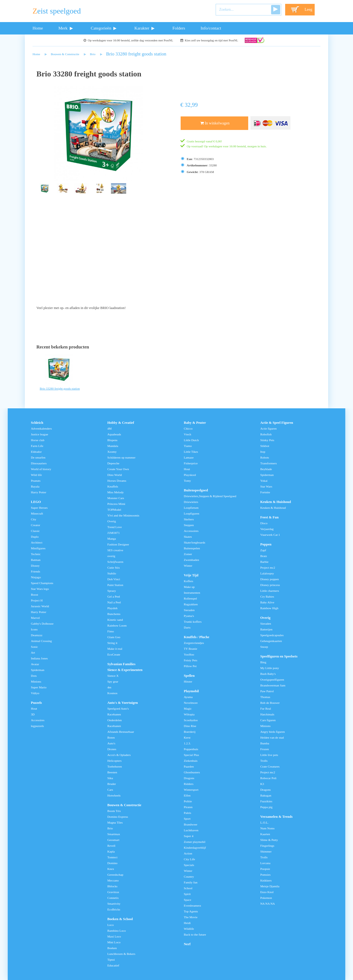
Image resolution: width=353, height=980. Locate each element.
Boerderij (190, 731)
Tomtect (112, 857)
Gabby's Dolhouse (42, 623)
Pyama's (189, 615)
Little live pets (269, 755)
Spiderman (37, 670)
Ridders (189, 783)
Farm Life (37, 446)
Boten (111, 737)
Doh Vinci (113, 579)
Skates (188, 536)
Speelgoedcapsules (272, 635)
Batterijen (266, 629)
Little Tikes (191, 451)
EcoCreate (113, 654)
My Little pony (269, 668)
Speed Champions (42, 583)
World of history (41, 469)
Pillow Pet (190, 666)
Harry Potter (38, 492)
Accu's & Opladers (119, 755)
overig (111, 556)
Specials (189, 865)
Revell (111, 845)
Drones (111, 749)
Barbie (264, 561)
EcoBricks (113, 909)
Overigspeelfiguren (272, 679)
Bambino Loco (116, 930)
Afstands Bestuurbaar (120, 731)
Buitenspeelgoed (196, 490)
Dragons (189, 778)
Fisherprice (191, 463)
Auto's (111, 743)
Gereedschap (115, 874)
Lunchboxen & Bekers (121, 953)
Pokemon (266, 897)
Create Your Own (118, 469)
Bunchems (113, 614)
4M (109, 428)
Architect (36, 542)
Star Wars (266, 486)
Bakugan (265, 795)
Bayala (35, 486)
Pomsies (265, 874)
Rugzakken (191, 604)
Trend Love (114, 527)
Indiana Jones (39, 658)
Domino (112, 863)
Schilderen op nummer (121, 457)
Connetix (113, 897)
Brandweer (190, 824)
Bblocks (112, 886)
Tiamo (188, 446)
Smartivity (113, 903)
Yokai (264, 480)
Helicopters (114, 760)
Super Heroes (39, 507)
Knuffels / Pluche (196, 637)
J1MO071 (113, 532)
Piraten (188, 807)
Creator (35, 525)
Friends (35, 571)
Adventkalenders (41, 428)
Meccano (113, 880)
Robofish (266, 434)
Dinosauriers (39, 463)
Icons (34, 629)
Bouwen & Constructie (65, 54)
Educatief (113, 965)
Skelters (189, 519)
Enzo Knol (267, 892)
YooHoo (189, 654)
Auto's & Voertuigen (122, 703)
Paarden (189, 766)
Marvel (35, 617)
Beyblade (266, 469)
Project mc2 (267, 567)
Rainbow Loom (117, 625)
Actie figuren (268, 428)
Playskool (190, 474)
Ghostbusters (192, 772)
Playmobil (191, 691)
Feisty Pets (190, 660)
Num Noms (267, 828)
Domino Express (117, 816)
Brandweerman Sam (272, 685)
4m (109, 687)
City (33, 519)
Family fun (190, 882)
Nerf (187, 944)
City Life (189, 859)
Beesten (112, 772)
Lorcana (265, 863)
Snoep (264, 646)
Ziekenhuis (191, 760)
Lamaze (189, 457)
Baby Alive (267, 602)
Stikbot (264, 446)
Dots (34, 675)
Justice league (39, 434)
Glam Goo (113, 637)
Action (188, 853)
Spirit (187, 894)
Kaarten (265, 834)
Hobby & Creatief (120, 423)
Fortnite (265, 492)
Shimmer (266, 851)
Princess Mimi (116, 503)
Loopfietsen (191, 507)
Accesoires (37, 720)
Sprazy (111, 590)
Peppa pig (266, 807)
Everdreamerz (192, 905)
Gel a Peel (113, 596)
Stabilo (111, 573)
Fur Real (265, 708)
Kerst (187, 737)
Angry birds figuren (272, 731)
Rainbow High (269, 608)
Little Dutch (191, 440)
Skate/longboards (194, 542)
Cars (110, 789)
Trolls (264, 760)
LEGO (36, 502)
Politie (188, 801)
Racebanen (114, 714)
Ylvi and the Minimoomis (123, 515)
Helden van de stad (272, 737)
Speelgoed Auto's (118, 708)
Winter (188, 565)
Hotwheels (114, 795)
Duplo (35, 536)
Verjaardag (267, 529)
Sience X (113, 675)
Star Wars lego (40, 588)
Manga (111, 538)
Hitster (188, 681)
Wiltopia (189, 714)
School (188, 888)
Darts (187, 627)
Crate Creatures (270, 766)
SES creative (115, 550)
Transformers (268, 463)
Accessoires (191, 530)
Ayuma (188, 697)
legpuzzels (37, 726)
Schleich (37, 423)
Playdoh (112, 608)
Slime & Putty (269, 839)
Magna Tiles (115, 822)
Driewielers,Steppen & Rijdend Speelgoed (210, 496)
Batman (36, 559)
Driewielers (191, 502)
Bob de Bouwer (270, 702)
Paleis (187, 812)
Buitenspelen (192, 548)
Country (189, 876)
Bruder (111, 783)
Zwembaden (191, 559)
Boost (34, 594)
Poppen (266, 544)
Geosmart (113, 839)
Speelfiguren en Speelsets (279, 656)
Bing (263, 662)
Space (187, 899)
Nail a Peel (114, 602)
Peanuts (36, 480)
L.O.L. (264, 822)
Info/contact (210, 28)
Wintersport (191, 789)
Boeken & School (120, 919)
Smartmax (113, 834)
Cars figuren (268, 720)
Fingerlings (267, 845)
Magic (188, 708)
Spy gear (112, 681)
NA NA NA (267, 903)
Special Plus (191, 755)
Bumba (264, 743)
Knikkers (266, 880)
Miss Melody (115, 492)
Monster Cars (115, 498)
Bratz (263, 556)
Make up (189, 586)
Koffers (188, 581)
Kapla (111, 851)
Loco (110, 924)
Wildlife (189, 928)
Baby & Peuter (195, 423)
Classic (35, 530)
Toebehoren (114, 766)
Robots (264, 457)
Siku (110, 778)
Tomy (187, 480)
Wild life (36, 474)
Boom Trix (114, 811)
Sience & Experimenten (124, 670)
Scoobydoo (191, 720)
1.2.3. (187, 743)
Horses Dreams (116, 480)
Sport (187, 818)
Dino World (114, 474)
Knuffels (112, 486)
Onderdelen (114, 720)
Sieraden (189, 610)
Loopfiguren (191, 513)
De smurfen (38, 457)
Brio (92, 54)
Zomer (188, 554)
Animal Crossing (41, 641)
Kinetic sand (115, 619)
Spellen (189, 676)
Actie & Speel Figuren (276, 423)
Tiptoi (111, 959)
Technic (36, 554)
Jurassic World (40, 606)
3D (33, 714)
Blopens (112, 440)
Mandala (112, 446)
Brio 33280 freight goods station (136, 54)
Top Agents (191, 911)
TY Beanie (190, 648)
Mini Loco (114, 942)
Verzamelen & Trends (276, 817)
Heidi (187, 923)
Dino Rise (190, 726)
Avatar (35, 664)
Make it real (114, 648)
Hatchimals (267, 714)
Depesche (113, 463)
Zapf (263, 550)
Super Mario (38, 687)
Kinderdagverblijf (195, 847)
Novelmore (191, 702)
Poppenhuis (191, 749)
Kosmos (112, 693)
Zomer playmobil (194, 841)
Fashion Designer (118, 544)
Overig (111, 521)
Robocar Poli (268, 778)
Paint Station (115, 585)
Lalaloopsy (267, 573)
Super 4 (189, 836)
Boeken (112, 948)
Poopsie (265, 868)
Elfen (187, 795)
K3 (262, 783)
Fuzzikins (266, 801)
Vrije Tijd (191, 575)
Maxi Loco (114, 936)
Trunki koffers (193, 621)
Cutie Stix (113, 567)
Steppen (189, 525)
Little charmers (269, 590)
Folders (178, 28)
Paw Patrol (267, 691)
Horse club (37, 440)
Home (38, 28)
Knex (110, 868)
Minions (36, 681)
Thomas (265, 697)
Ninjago (36, 577)
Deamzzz (36, 635)
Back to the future (195, 934)
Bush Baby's (268, 673)
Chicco (188, 428)
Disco (264, 523)
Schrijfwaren (115, 561)
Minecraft (37, 513)
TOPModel (114, 509)
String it (112, 643)
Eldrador (36, 451)
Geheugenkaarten (271, 641)
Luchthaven (191, 830)
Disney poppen (269, 579)
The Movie (190, 917)
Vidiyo (35, 693)
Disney (35, 565)
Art (33, 652)
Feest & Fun (269, 517)
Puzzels (36, 703)
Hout (34, 708)
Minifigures (38, 548)
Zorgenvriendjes (194, 643)
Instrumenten (192, 592)
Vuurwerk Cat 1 (270, 534)
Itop (262, 451)
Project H (37, 600)
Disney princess (270, 585)
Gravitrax (113, 892)
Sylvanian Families (121, 664)
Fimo (110, 631)
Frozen (264, 749)
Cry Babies (267, 596)
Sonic (34, 646)
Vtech (187, 434)
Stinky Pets (267, 440)
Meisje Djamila (269, 886)
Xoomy (112, 451)
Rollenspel (190, 598)
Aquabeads (114, 434)
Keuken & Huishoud (275, 502)
